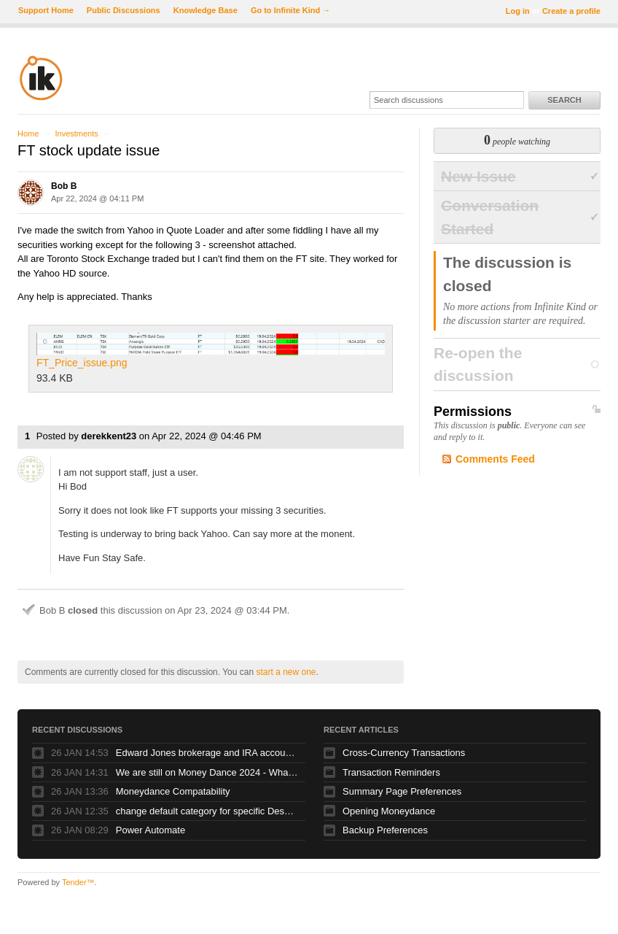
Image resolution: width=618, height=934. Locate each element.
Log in (518, 11)
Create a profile (571, 11)
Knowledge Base (205, 10)
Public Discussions (123, 10)
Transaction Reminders (391, 772)
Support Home (46, 10)
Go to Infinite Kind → (290, 10)
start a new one (286, 672)
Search (564, 100)
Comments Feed (495, 459)
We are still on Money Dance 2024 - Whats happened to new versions (207, 772)
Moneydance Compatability (173, 791)
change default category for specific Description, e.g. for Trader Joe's (207, 811)
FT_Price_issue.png (210, 351)
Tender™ (78, 882)
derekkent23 (108, 436)
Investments (76, 133)
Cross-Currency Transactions (404, 752)
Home (28, 133)
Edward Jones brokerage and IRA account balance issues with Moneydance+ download (207, 752)
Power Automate (150, 830)
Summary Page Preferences (402, 791)
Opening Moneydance (389, 811)
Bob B (64, 186)
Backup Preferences (385, 830)
